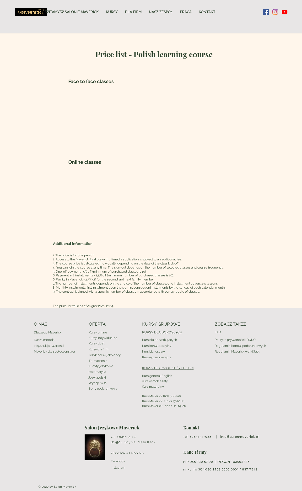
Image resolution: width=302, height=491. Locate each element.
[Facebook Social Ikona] (266, 12)
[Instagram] (275, 12)
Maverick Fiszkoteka (90, 259)
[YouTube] (284, 12)
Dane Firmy (194, 452)
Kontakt (191, 428)
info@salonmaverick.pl (239, 436)
